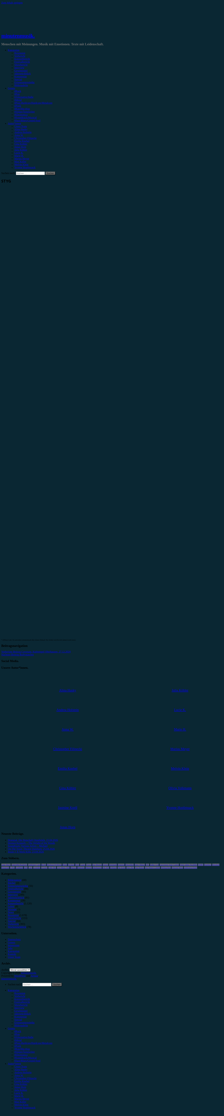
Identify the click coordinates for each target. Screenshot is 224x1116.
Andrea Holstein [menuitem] (22, 1072)
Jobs (10, 948)
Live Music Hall (63, 868)
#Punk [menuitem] (17, 1046)
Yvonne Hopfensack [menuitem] (24, 1107)
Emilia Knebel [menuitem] (21, 1081)
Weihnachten (166, 868)
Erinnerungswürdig (24, 82)
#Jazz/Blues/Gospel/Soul (27, 120)
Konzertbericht (22, 59)
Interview (19, 67)
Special (18, 79)
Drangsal (121, 865)
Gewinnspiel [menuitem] (21, 1010)
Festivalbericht (22, 61)
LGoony (44, 868)
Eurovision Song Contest (169, 865)
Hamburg (207, 865)
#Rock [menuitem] (17, 1031)
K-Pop (12, 868)
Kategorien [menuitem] (13, 990)
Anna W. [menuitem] (18, 1075)
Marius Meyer (21, 158)
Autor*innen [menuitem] (14, 1063)
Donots (105, 865)
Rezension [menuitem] (19, 993)
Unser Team (20, 126)
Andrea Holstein (22, 132)
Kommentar (20, 76)
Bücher (11, 883)
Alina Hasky (20, 129)
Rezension (19, 53)
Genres (11, 88)
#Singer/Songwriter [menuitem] (24, 1051)
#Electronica (21, 114)
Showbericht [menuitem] (21, 1005)
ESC (147, 865)
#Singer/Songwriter (24, 111)
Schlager (113, 868)
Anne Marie (6, 865)
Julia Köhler (20, 149)
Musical (73, 868)
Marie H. (19, 155)
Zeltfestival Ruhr (190, 868)
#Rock (17, 91)
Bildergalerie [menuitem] (21, 1025)
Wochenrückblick (17, 927)
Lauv (30, 868)
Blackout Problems (54, 865)
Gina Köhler (20, 144)
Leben (11, 906)
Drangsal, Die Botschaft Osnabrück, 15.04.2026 (33, 840)
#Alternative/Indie (23, 97)
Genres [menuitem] (11, 1028)
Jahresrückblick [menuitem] (22, 1013)
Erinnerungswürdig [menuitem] (24, 1022)
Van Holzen (139, 868)
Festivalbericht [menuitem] (22, 1002)
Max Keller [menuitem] (20, 1101)
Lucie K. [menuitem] (18, 1093)
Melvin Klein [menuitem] (21, 1104)
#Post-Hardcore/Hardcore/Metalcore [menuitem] (33, 1043)
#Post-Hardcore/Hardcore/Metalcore (33, 103)
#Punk (17, 105)
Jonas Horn (20, 147)
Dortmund (113, 865)
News (11, 912)
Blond (64, 865)
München (81, 868)
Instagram (5, 868)
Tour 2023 (130, 868)
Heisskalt (215, 865)
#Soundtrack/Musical (25, 117)
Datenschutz (14, 939)
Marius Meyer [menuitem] (21, 1098)
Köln (26, 868)
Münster (88, 868)
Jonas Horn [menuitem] (20, 1087)
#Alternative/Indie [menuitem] (23, 1037)
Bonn (77, 865)
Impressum (13, 945)
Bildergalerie (21, 85)
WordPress (20, 975)
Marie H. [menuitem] (19, 1095)
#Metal (18, 100)
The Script (121, 868)
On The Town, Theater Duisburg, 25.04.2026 (31, 848)
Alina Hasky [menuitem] (20, 1069)
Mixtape (12, 909)
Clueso (88, 865)
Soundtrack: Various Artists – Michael (28, 846)
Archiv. (5, 969)
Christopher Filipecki (25, 138)
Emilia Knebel (21, 141)
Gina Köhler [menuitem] (20, 1084)
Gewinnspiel (21, 70)
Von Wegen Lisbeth (152, 868)
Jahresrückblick (22, 73)
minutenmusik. (18, 36)
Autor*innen (14, 123)
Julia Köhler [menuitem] (20, 1090)
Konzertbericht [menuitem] (22, 999)
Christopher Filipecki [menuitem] (25, 1078)
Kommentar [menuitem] (20, 1016)
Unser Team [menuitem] (20, 1066)
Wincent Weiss (177, 868)
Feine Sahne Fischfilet (188, 865)
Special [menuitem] (18, 1019)
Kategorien (13, 50)
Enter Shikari (140, 865)
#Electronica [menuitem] (21, 1054)
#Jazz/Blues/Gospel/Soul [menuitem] (27, 1060)
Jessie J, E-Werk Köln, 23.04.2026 (26, 851)
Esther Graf (154, 865)
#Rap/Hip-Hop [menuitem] (22, 1049)
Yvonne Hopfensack (24, 167)
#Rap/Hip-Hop (22, 108)
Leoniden (36, 868)
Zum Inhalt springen (12, 2)
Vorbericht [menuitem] (19, 996)
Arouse (34, 975)
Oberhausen (97, 868)
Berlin (43, 865)
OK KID (105, 868)
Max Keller (20, 161)
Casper (82, 865)
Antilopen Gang (34, 865)
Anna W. (18, 135)
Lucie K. (18, 152)
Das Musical (97, 865)
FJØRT (201, 865)
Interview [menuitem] (19, 1008)
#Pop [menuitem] (17, 1034)
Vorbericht (19, 56)
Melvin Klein (21, 164)
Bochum (71, 865)
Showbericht (21, 64)
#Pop (17, 94)
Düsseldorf (129, 865)
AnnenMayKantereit (19, 865)
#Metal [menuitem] (18, 1040)
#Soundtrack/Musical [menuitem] (25, 1057)
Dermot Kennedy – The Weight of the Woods (31, 843)
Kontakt (12, 954)
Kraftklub (19, 868)
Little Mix (52, 868)
